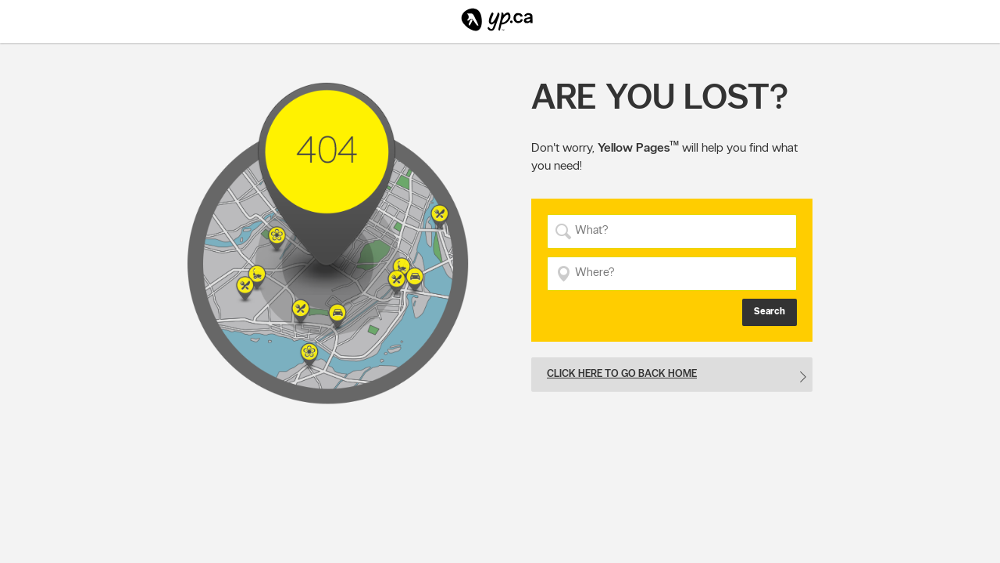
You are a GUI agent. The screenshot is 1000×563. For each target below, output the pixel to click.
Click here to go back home (622, 373)
